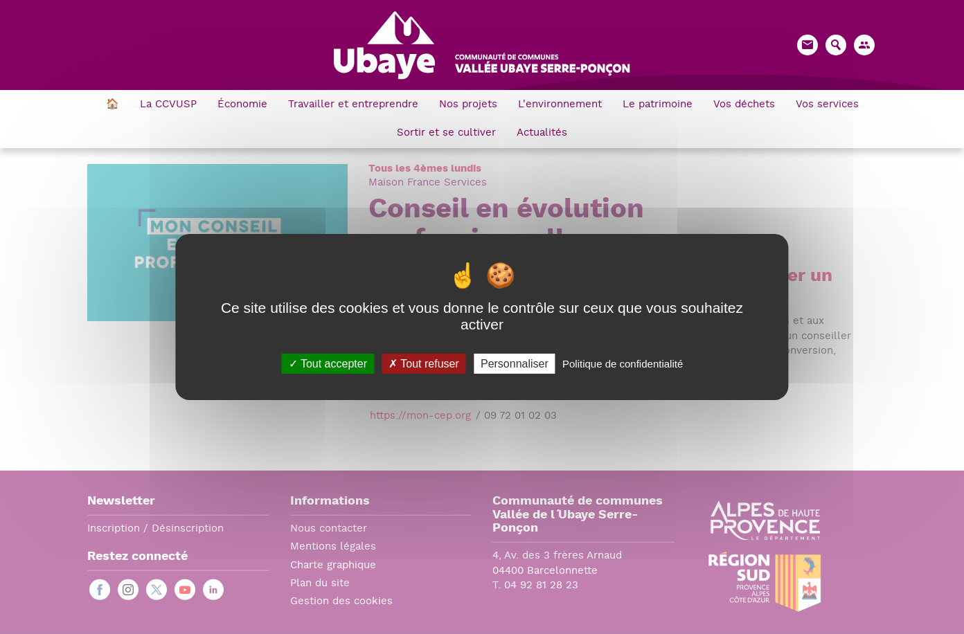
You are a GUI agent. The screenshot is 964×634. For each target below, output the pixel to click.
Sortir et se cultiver (446, 133)
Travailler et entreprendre (353, 105)
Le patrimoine (658, 105)
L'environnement (560, 105)
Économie (242, 105)
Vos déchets (744, 105)
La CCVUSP (168, 105)
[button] (864, 45)
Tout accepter (328, 364)
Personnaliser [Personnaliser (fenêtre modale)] (514, 364)
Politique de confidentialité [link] (622, 364)
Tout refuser (424, 364)
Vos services (827, 105)
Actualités (542, 133)
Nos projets (468, 105)
